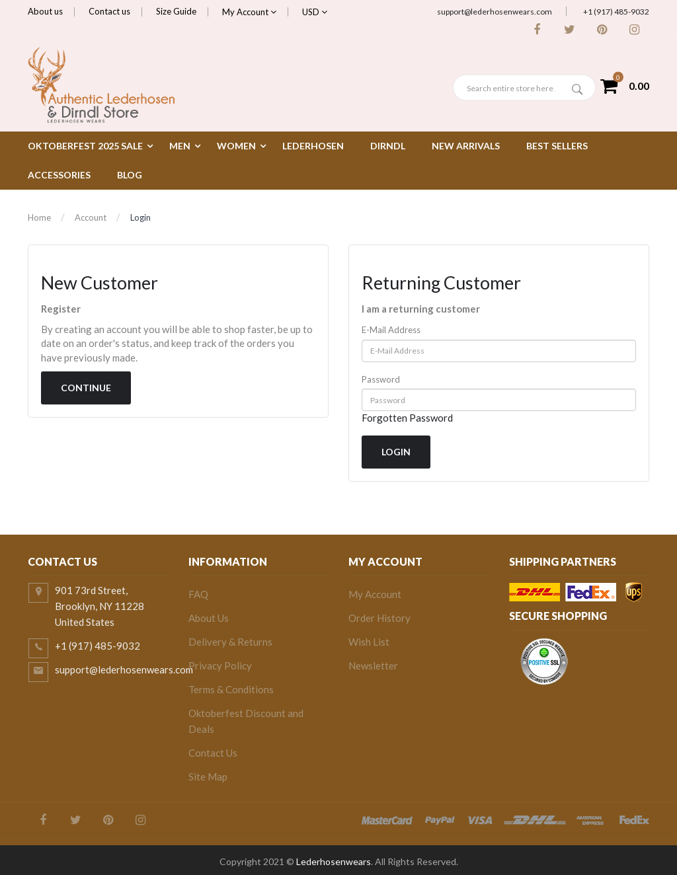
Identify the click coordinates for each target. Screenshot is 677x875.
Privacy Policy (220, 665)
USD (314, 12)
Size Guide (176, 11)
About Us (208, 618)
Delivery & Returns (230, 642)
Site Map (207, 776)
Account (90, 217)
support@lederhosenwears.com (494, 12)
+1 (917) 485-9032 (616, 12)
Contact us (109, 11)
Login (140, 217)
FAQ (198, 594)
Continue (86, 387)
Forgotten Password (407, 418)
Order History (379, 618)
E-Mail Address (391, 329)
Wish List (368, 642)
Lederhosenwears (333, 861)
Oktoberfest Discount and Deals (245, 721)
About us (45, 11)
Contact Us (212, 753)
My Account (249, 12)
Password (381, 379)
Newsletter (373, 665)
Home (39, 217)
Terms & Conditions (231, 689)
